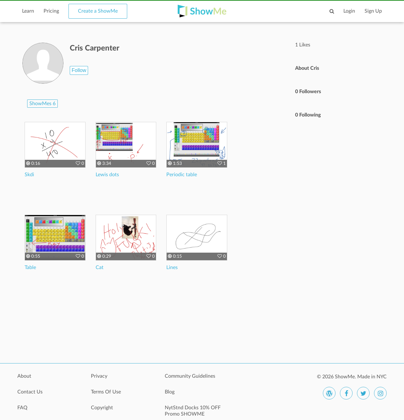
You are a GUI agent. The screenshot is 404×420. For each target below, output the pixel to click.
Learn (28, 11)
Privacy (99, 376)
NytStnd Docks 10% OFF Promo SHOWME (193, 411)
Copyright (102, 407)
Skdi (29, 174)
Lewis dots (107, 174)
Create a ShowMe (98, 11)
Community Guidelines (190, 376)
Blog (170, 391)
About (24, 376)
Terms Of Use (106, 391)
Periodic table (181, 174)
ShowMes (42, 103)
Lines (172, 267)
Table (30, 267)
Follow (79, 70)
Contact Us (30, 391)
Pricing (51, 11)
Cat (100, 267)
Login (349, 11)
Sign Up (373, 11)
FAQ (22, 407)
